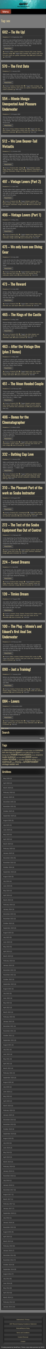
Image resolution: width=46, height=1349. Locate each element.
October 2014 (7, 1264)
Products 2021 (14, 168)
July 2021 (6, 1049)
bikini (21, 53)
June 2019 (6, 1148)
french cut (11, 514)
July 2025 (6, 825)
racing (32, 475)
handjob (5, 551)
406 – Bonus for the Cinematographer (15, 419)
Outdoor (21, 51)
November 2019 (8, 1124)
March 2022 (7, 1012)
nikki (25, 475)
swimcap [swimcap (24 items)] (38, 759)
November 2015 (8, 1227)
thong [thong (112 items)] (18, 762)
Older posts (4, 728)
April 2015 (6, 1236)
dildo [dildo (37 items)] (7, 752)
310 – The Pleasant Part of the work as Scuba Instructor (22, 490)
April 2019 (6, 1157)
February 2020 (8, 1110)
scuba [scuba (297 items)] (12, 759)
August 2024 (7, 876)
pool (6, 55)
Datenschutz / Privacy (23, 1319)
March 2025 (7, 844)
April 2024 (6, 895)
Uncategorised (23, 512)
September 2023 (8, 928)
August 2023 (7, 933)
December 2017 (8, 1190)
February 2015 (8, 1246)
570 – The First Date (15, 66)
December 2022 (8, 970)
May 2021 (6, 1059)
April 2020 (6, 1101)
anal (36, 129)
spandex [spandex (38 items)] (21, 760)
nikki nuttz (9, 273)
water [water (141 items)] (12, 764)
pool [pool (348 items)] (28, 757)
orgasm (17, 443)
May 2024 (6, 890)
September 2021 (8, 1040)
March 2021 (7, 1068)
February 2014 (8, 1302)
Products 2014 (19, 721)
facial (4, 373)
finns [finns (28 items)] (14, 752)
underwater (23, 55)
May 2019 (6, 1152)
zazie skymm (15, 305)
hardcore (38, 403)
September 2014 (8, 1269)
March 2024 (7, 900)
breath (31, 442)
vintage (18, 171)
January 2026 (7, 797)
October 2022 (7, 979)
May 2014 (6, 1288)
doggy (4, 169)
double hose (39, 550)
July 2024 (6, 881)
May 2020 (6, 1096)
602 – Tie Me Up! (13, 32)
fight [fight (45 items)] (10, 752)
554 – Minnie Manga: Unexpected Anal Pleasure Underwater (19, 104)
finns (37, 201)
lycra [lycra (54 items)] (8, 755)
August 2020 (7, 1082)
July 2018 (6, 1180)
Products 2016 (14, 581)
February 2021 (8, 1073)
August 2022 (7, 989)
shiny (38, 475)
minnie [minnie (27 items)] (33, 755)
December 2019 (8, 1120)
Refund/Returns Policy (23, 1328)
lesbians (35, 442)
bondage (25, 53)
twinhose (31, 551)
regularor (30, 583)
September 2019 (8, 1134)
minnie (24, 169)
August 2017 (7, 1194)
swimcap (14, 477)
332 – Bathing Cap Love (18, 454)
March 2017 (7, 1199)
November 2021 (8, 1031)
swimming (5, 171)
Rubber (36, 613)
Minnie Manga (23, 336)
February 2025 (8, 848)
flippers (5, 203)
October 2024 (7, 867)
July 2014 (6, 1278)
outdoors (31, 203)
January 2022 (7, 1021)
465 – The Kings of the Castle (21, 314)
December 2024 (8, 858)
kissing (9, 203)
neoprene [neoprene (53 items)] (39, 755)
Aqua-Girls (23, 4)
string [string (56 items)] (34, 760)
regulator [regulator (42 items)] (35, 757)
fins (13, 169)
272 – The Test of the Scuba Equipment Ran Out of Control (21, 527)
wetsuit (22, 171)
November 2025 (8, 806)
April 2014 (6, 1293)
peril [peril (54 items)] (23, 757)
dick (30, 53)
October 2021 (7, 1035)
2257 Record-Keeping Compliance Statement (23, 1324)
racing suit (18, 273)
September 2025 (8, 816)
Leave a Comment (37, 55)
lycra (22, 475)
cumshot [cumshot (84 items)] (39, 750)
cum (38, 334)
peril (30, 405)
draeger (9, 169)
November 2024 (8, 862)
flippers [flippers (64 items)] (19, 752)
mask (37, 53)
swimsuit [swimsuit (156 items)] (7, 762)
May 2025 (6, 834)
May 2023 (6, 947)
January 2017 (7, 1208)
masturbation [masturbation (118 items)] (24, 754)
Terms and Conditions (23, 1332)
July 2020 (6, 1087)
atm (39, 129)
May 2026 (6, 778)
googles (5, 722)
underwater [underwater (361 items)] (30, 761)
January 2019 (7, 1171)
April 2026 (6, 783)
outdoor (23, 373)
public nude (29, 373)
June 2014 (6, 1283)
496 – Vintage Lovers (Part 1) (21, 214)
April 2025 (6, 839)
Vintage (10, 53)
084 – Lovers (10, 701)
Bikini (11, 51)
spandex (5, 477)
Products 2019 (14, 442)
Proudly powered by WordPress (10, 1347)
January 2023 (7, 965)
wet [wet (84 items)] (17, 764)
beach (27, 371)
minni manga (19, 203)
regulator (37, 405)
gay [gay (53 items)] (27, 752)
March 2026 (7, 788)
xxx (26, 406)
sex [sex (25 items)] (17, 759)
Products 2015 (29, 613)
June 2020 (6, 1091)
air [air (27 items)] (3, 750)
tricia (16, 406)
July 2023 (6, 937)
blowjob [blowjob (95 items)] (12, 750)
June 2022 (6, 998)
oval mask (27, 443)
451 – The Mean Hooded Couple (23, 383)
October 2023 (7, 923)
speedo (17, 55)
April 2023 (6, 951)
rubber (33, 130)
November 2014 (8, 1260)
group (18, 130)
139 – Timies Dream (15, 593)
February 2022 (8, 1017)
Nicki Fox (13, 88)
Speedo (39, 51)
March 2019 (7, 1162)
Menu (5, 11)
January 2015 (7, 1250)
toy (38, 656)
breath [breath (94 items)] (20, 750)
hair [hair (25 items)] (35, 752)
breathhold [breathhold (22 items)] (25, 750)
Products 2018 (14, 474)
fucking (34, 53)
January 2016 (7, 1222)
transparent (26, 477)
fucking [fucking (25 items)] (24, 752)
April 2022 (6, 1007)
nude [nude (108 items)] (4, 757)
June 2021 (6, 1054)
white (38, 477)
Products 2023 (28, 51)
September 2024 (8, 872)
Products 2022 (23, 129)
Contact (23, 1341)
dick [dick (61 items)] (3, 752)
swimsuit (40, 130)
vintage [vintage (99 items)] (5, 764)
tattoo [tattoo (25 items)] (13, 762)
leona (20, 514)
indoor (36, 303)
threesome (6, 132)
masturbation (6, 443)
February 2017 (8, 1204)
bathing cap (29, 474)
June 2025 (6, 830)
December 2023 (8, 914)
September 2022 (8, 984)
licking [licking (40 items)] (4, 755)
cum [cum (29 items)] (34, 750)
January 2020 (7, 1115)
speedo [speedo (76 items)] (28, 760)
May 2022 (6, 1003)
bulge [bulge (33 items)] (30, 750)
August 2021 (7, 1045)
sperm (9, 477)
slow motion (25, 551)
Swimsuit (5, 53)
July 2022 (6, 993)
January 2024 (7, 909)
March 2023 (7, 956)
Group (12, 129)
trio (37, 615)
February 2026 (8, 792)
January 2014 (7, 1307)
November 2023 (8, 918)
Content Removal (23, 1337)
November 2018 (8, 1176)
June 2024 (6, 886)
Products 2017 (14, 512)
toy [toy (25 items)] (22, 762)
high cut (38, 272)
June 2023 (6, 942)
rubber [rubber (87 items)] (5, 759)
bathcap (37, 689)
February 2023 (8, 961)
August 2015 (7, 1232)
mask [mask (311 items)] (14, 754)
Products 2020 (14, 272)
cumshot (16, 51)
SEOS (42, 1347)
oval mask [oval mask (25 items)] (19, 757)
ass (26, 334)
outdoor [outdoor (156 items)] (11, 757)
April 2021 (6, 1063)
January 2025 (7, 853)
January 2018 (7, 1185)
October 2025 (7, 811)
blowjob (8, 130)
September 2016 (8, 1213)
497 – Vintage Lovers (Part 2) (21, 181)
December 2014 (8, 1255)
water (28, 55)
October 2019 (7, 1129)
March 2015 (7, 1241)
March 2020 (7, 1105)
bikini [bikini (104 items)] (6, 750)
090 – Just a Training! (16, 669)
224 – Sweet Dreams (16, 562)
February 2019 (8, 1166)
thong (35, 273)
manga (16, 169)
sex (13, 55)
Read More (7, 48)
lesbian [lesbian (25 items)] (38, 752)
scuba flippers (36, 169)
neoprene (29, 169)
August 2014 (7, 1274)
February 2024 (8, 904)
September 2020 (8, 1077)
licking (22, 130)
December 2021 (8, 1026)
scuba (34, 51)
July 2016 (6, 1218)
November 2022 (8, 975)
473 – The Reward (14, 284)
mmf (25, 615)
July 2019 (6, 1143)
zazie (15, 275)
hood (4, 405)
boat (31, 371)
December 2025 (8, 802)
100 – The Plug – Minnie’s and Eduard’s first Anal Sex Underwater (22, 631)
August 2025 (7, 820)
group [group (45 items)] (31, 752)
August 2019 (7, 1138)
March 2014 (7, 1297)
